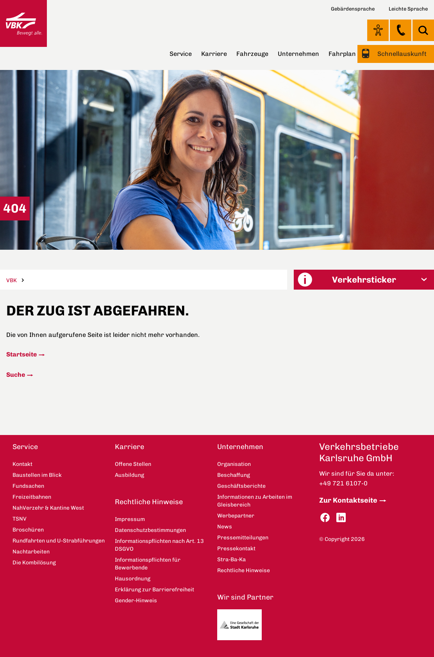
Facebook (325, 518)
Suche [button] (423, 30)
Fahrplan (342, 53)
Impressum (130, 519)
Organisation (234, 464)
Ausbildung (129, 475)
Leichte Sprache (408, 9)
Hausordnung (132, 578)
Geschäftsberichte (241, 486)
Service (181, 53)
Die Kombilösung (34, 562)
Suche (15, 374)
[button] (364, 280)
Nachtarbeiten (31, 551)
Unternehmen (298, 53)
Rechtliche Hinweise (149, 502)
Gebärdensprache (353, 9)
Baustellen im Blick (37, 475)
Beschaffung (233, 475)
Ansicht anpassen (378, 30)
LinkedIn (341, 518)
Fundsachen (28, 486)
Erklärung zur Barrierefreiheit (154, 589)
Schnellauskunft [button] (401, 53)
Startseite (21, 354)
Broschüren (28, 529)
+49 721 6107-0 (343, 483)
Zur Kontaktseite (348, 500)
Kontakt (400, 30)
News (224, 526)
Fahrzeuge (252, 53)
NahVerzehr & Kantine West (48, 508)
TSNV (20, 519)
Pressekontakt (236, 548)
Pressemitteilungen (242, 537)
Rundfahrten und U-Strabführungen (59, 540)
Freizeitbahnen (32, 497)
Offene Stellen (133, 464)
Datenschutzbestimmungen (150, 530)
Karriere (214, 53)
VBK (11, 280)
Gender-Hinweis (136, 600)
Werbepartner (235, 515)
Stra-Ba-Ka (231, 559)
